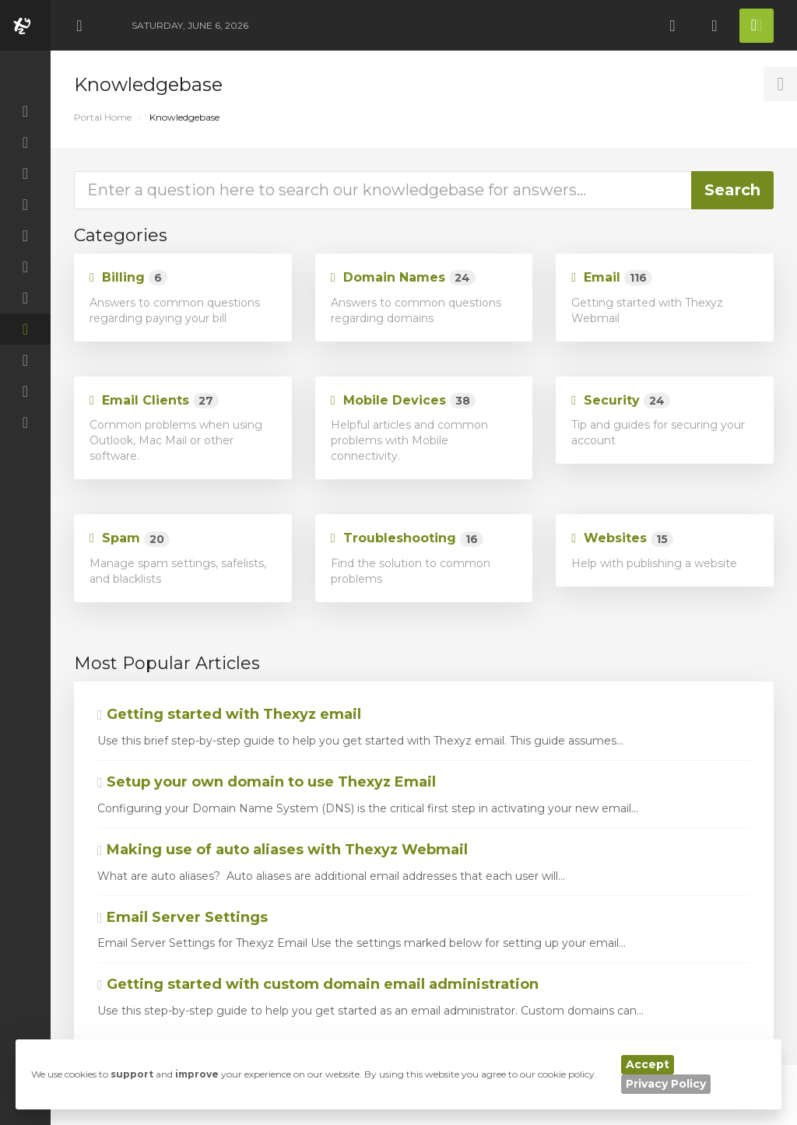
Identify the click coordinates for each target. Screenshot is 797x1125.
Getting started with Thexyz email (229, 714)
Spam (130, 539)
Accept (647, 1064)
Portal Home (103, 117)
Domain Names (403, 278)
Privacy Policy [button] (666, 1084)
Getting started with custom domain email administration (318, 984)
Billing (128, 278)
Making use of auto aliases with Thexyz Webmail (282, 849)
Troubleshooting (407, 539)
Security (620, 401)
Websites (622, 539)
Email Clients (154, 401)
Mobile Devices (403, 401)
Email (611, 278)
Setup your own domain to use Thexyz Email (266, 781)
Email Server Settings (182, 917)
